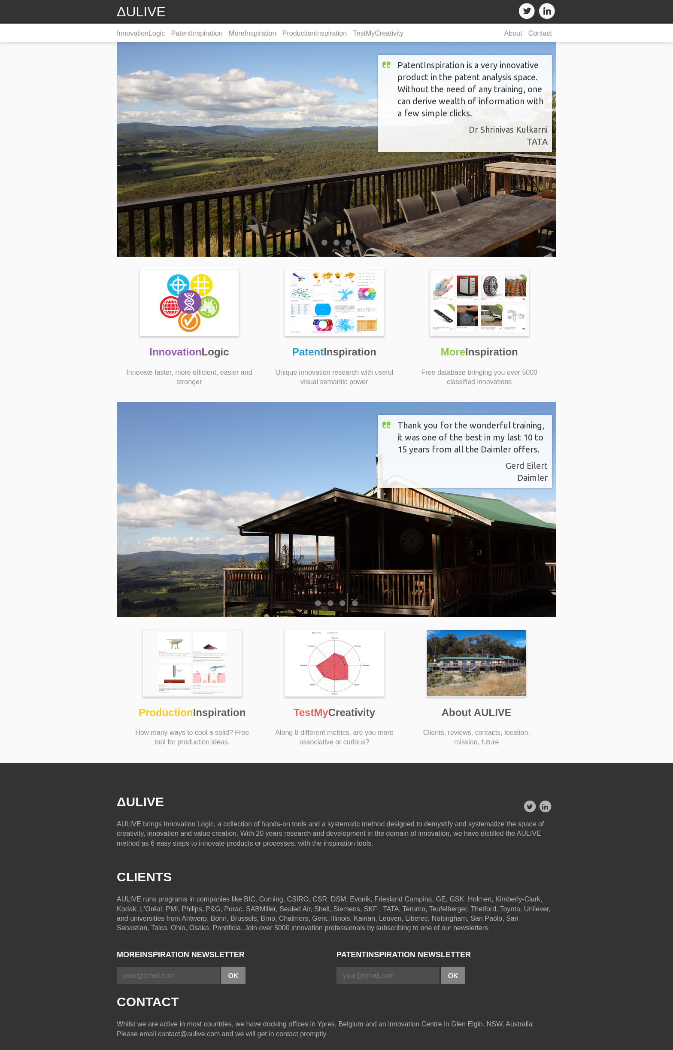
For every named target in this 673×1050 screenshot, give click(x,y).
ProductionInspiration (314, 33)
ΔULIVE (141, 11)
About (513, 33)
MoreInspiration (252, 33)
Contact (540, 33)
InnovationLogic (141, 33)
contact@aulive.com (189, 1034)
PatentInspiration (197, 33)
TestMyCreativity (378, 33)
